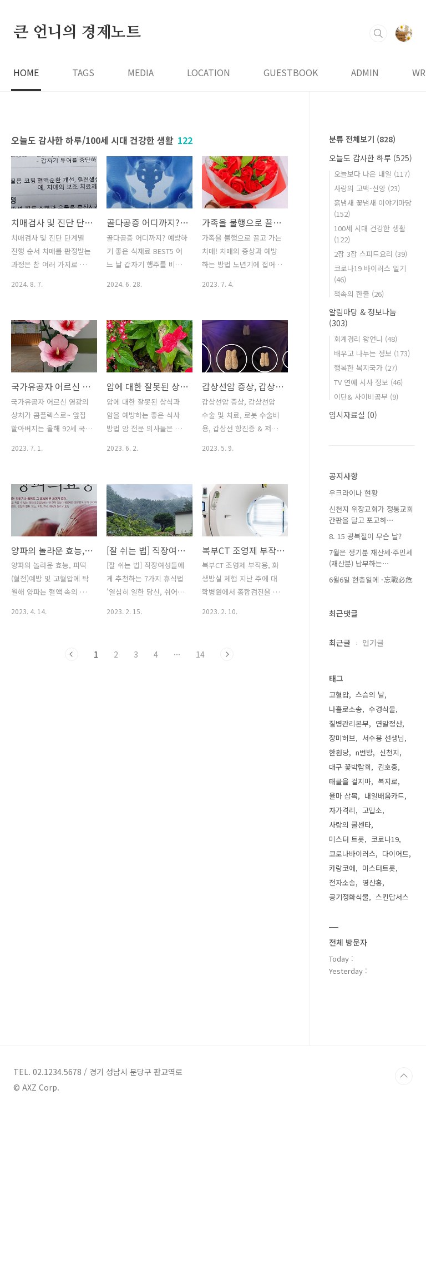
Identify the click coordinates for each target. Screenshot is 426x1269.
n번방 (364, 908)
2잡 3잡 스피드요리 (370, 409)
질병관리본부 (349, 879)
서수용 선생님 (383, 893)
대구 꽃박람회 (350, 922)
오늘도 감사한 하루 (370, 313)
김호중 (388, 922)
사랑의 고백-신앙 (367, 344)
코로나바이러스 (352, 1009)
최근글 (340, 798)
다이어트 (395, 1009)
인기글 (373, 798)
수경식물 (382, 864)
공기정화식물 (349, 1052)
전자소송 (342, 1038)
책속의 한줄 (359, 449)
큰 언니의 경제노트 (77, 188)
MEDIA (141, 228)
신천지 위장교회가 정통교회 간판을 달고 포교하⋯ (371, 670)
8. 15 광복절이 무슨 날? (365, 691)
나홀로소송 (345, 864)
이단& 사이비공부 (366, 552)
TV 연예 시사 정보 (368, 538)
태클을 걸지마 (350, 937)
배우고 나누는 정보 (372, 509)
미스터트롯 (378, 1023)
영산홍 (372, 1038)
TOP (404, 1232)
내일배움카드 (384, 951)
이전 (71, 810)
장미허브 (342, 893)
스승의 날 (370, 850)
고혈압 (339, 850)
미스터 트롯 (346, 994)
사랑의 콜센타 (350, 980)
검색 (378, 189)
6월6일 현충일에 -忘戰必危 (371, 735)
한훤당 (339, 908)
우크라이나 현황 (353, 648)
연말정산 (389, 879)
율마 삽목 (343, 951)
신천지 (389, 908)
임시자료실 (353, 570)
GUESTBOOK (290, 228)
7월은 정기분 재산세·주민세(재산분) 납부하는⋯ (371, 713)
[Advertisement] (213, 89)
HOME (26, 228)
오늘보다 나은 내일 (372, 329)
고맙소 (372, 966)
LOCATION (208, 228)
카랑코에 (342, 1023)
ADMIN (365, 228)
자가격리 (342, 966)
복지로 (388, 937)
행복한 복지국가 (365, 523)
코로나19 (385, 994)
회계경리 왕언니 (365, 494)
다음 (227, 810)
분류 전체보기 (362, 294)
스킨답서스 (392, 1052)
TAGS (83, 228)
